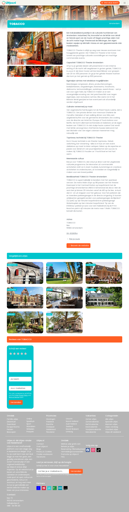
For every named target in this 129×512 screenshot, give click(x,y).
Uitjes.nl (10, 446)
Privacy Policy (23, 395)
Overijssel (50, 427)
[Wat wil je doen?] (112, 3)
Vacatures (40, 457)
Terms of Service (14, 397)
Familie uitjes (12, 419)
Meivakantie (91, 432)
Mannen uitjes (111, 424)
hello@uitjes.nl (13, 503)
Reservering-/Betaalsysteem (73, 449)
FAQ (63, 457)
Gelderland (51, 429)
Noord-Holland (72, 421)
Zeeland (69, 426)
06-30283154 (72, 233)
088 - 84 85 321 (13, 506)
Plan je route (74, 239)
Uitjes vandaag (111, 427)
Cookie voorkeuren (44, 454)
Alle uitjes (109, 419)
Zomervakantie (92, 421)
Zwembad (11, 424)
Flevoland (50, 432)
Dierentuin (11, 421)
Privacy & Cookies (44, 451)
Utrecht (69, 419)
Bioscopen (11, 432)
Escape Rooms (13, 427)
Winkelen (30, 429)
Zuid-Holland (71, 424)
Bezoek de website (78, 245)
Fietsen (10, 429)
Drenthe (49, 424)
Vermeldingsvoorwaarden (72, 451)
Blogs (38, 449)
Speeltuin (30, 421)
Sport (28, 424)
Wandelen (30, 426)
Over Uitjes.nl (42, 446)
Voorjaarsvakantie (93, 429)
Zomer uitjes (91, 419)
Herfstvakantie (92, 424)
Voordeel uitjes (111, 429)
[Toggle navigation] (125, 3)
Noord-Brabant (72, 429)
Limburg (69, 431)
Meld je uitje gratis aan (70, 444)
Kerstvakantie (91, 427)
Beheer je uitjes (67, 446)
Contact (40, 444)
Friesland (50, 421)
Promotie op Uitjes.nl (70, 454)
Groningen (50, 419)
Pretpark (30, 431)
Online (29, 419)
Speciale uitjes (111, 421)
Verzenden (15, 402)
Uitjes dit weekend (113, 432)
